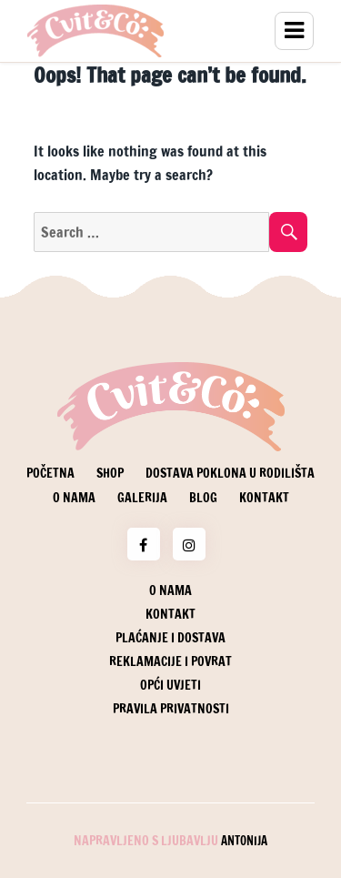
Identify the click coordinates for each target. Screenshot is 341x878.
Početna (50, 473)
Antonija (244, 841)
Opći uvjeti (170, 685)
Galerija (142, 498)
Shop (110, 473)
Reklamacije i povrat (170, 661)
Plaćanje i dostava (170, 638)
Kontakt (264, 498)
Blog (203, 498)
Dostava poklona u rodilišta (230, 473)
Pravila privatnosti (171, 709)
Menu (294, 31)
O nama (74, 498)
